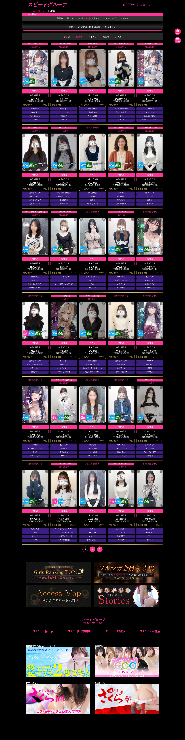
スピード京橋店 (150, 631)
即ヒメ (70, 18)
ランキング (125, 18)
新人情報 (96, 18)
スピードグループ (47, 4)
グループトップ (37, 11)
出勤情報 (59, 18)
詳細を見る (35, 82)
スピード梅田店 (43, 631)
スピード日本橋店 (79, 631)
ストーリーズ (110, 18)
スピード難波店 (115, 631)
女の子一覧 (82, 18)
